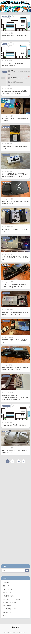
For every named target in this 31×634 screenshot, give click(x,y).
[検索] (27, 570)
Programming (6, 16)
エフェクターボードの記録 (12, 599)
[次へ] (23, 461)
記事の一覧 (6, 586)
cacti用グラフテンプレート (11, 609)
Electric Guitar (6, 99)
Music (4, 616)
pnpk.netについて (8, 582)
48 (19, 461)
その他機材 (7, 605)
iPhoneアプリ (7, 612)
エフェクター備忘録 (10, 602)
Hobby (4, 44)
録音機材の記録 (8, 596)
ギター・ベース (8, 593)
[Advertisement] (15, 514)
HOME (15, 627)
